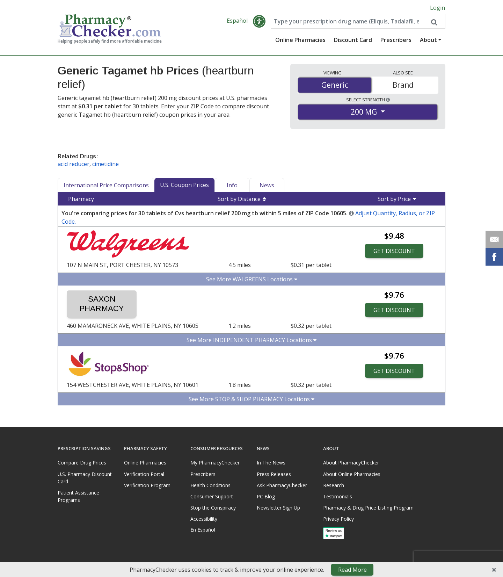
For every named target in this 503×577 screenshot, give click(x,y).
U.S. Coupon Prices (184, 185)
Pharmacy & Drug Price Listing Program (368, 507)
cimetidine (105, 164)
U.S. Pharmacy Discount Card (85, 478)
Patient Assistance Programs (78, 496)
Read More (352, 570)
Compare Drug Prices (82, 463)
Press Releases (274, 474)
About (428, 40)
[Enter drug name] (346, 22)
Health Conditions (210, 485)
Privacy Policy (338, 518)
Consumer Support (211, 496)
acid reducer (73, 164)
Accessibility (203, 518)
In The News (271, 463)
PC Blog (266, 496)
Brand (403, 85)
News (267, 185)
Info (232, 185)
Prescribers (395, 40)
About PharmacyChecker (351, 463)
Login (437, 8)
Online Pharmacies (300, 40)
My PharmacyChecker (215, 463)
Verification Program (147, 485)
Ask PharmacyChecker (282, 485)
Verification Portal (144, 474)
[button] (259, 21)
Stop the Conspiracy (213, 507)
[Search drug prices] (433, 22)
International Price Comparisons (106, 185)
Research (333, 485)
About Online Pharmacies (351, 474)
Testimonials (337, 496)
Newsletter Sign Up (278, 507)
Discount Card (353, 40)
